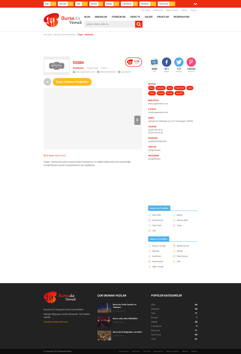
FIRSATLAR (163, 16)
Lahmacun (130, 4)
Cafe (190, 88)
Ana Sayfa (146, 10)
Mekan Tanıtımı (172, 10)
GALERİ (148, 16)
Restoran (148, 4)
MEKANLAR (101, 16)
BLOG (87, 16)
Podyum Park (92, 68)
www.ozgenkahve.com (84, 72)
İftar (50, 4)
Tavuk (160, 93)
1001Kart (147, 351)
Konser (97, 4)
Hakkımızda (158, 10)
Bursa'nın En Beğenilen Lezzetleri (127, 332)
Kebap (112, 4)
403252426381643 (106, 72)
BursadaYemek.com (63, 20)
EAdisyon (136, 351)
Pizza (152, 93)
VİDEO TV (135, 16)
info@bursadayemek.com (56, 322)
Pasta (169, 93)
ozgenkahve (124, 72)
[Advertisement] (120, 46)
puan (136, 62)
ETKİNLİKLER (119, 16)
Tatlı (82, 4)
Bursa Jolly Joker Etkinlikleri (125, 318)
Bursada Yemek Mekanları (65, 35)
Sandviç (179, 93)
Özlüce (104, 68)
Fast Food (167, 4)
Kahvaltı (66, 4)
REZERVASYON (181, 16)
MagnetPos (158, 351)
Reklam (185, 10)
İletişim (194, 10)
